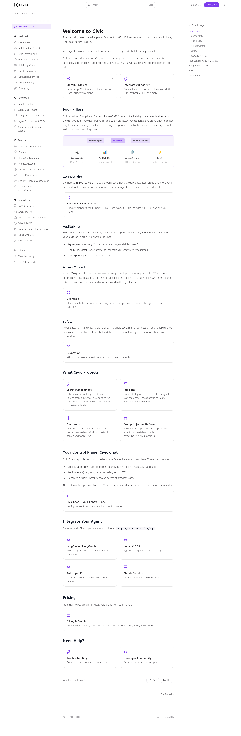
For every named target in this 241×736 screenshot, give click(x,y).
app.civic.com (84, 459)
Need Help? (194, 75)
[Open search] (120, 5)
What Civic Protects (198, 55)
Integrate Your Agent (199, 65)
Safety (194, 50)
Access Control (198, 45)
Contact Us (195, 5)
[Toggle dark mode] (224, 4)
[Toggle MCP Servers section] (31, 206)
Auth (24, 14)
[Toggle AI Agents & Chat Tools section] (31, 115)
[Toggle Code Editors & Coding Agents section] (31, 129)
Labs (33, 14)
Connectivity (197, 36)
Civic (16, 14)
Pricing (192, 70)
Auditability (196, 41)
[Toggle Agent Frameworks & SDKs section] (31, 121)
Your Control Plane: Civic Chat (203, 60)
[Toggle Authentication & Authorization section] (31, 188)
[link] (90, 86)
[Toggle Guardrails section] (31, 152)
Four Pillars (194, 31)
